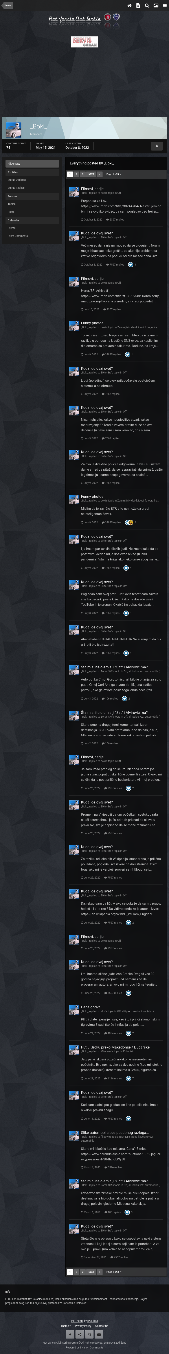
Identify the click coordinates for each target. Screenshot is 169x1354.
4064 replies (113, 1033)
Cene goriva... (92, 1007)
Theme (66, 1326)
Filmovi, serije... (94, 189)
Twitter (79, 1334)
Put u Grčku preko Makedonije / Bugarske (115, 1047)
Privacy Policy (83, 1326)
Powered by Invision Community (84, 1347)
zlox (103, 1011)
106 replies (110, 698)
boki (103, 192)
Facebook (70, 1334)
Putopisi (128, 1051)
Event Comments (18, 236)
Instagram (89, 1334)
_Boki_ (84, 192)
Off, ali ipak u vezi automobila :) (142, 671)
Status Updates (17, 179)
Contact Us (101, 1326)
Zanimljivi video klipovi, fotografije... (138, 327)
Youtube (99, 1334)
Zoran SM (106, 671)
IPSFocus (92, 1320)
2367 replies (115, 219)
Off (119, 192)
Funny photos (92, 323)
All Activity (14, 163)
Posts (11, 211)
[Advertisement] (84, 81)
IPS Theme (77, 1320)
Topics (12, 204)
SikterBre (106, 237)
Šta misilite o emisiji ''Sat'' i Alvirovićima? (114, 667)
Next (91, 174)
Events (12, 228)
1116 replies (113, 1078)
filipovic (105, 1136)
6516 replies (113, 1167)
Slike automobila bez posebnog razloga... (115, 1132)
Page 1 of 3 (114, 174)
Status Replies (16, 187)
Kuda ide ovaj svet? (97, 233)
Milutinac (106, 1051)
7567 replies (115, 264)
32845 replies (111, 354)
